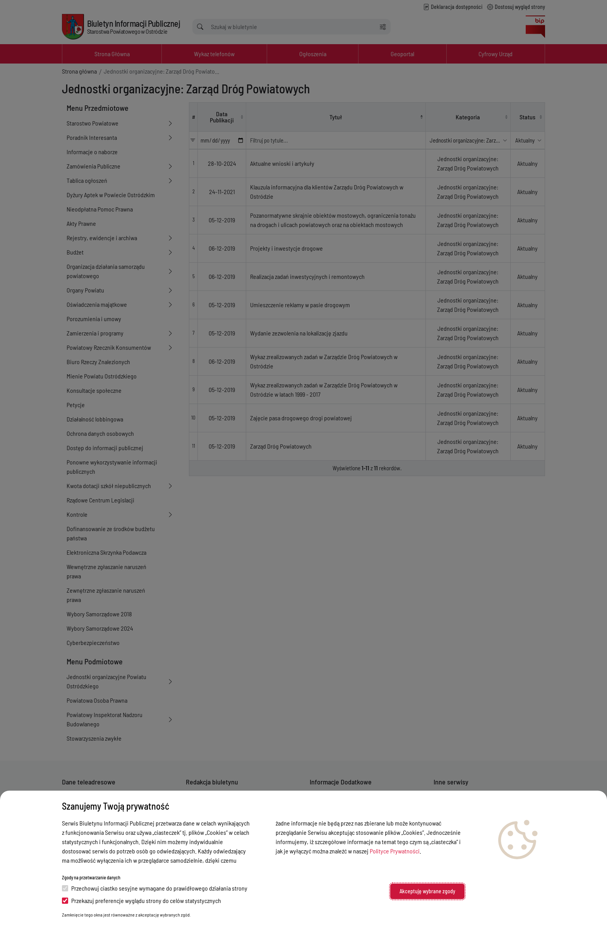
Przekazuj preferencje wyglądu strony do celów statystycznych (141, 900)
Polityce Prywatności (395, 851)
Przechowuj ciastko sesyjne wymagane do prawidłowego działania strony (154, 888)
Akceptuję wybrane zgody (427, 891)
